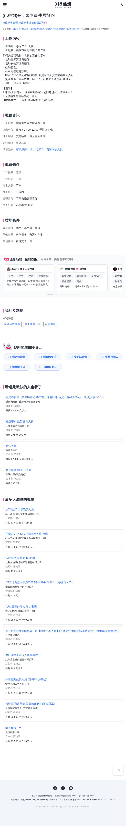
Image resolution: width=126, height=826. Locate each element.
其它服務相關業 (37, 29)
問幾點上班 (18, 367)
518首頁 (16, 29)
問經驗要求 (49, 356)
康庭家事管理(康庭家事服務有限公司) (63, 29)
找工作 (25, 29)
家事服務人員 (24, 149)
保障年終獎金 (12, 324)
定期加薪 (50, 324)
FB (63, 788)
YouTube (71, 788)
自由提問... (50, 367)
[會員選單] (121, 5)
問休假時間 (18, 356)
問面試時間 (80, 356)
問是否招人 (111, 356)
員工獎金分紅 (32, 324)
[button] (50, 294)
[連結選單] (5, 5)
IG (55, 788)
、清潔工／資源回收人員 (48, 149)
